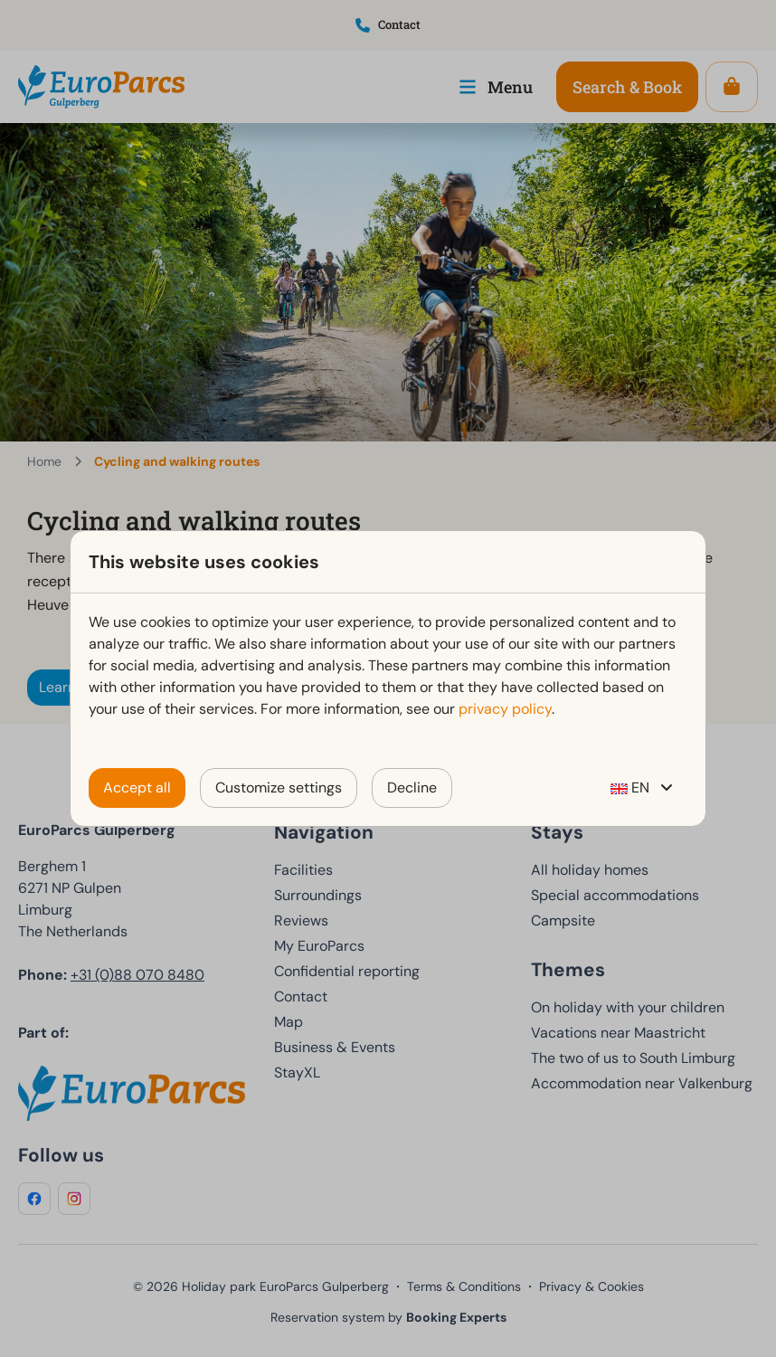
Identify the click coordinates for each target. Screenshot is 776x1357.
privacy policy (505, 708)
